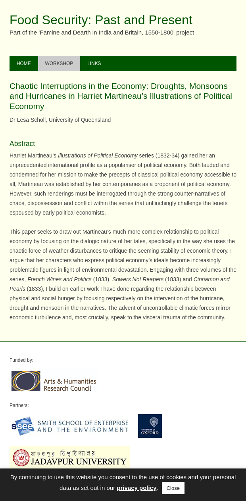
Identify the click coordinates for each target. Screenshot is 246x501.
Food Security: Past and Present (101, 20)
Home (24, 63)
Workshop (59, 63)
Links (94, 63)
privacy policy (136, 487)
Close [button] (173, 488)
